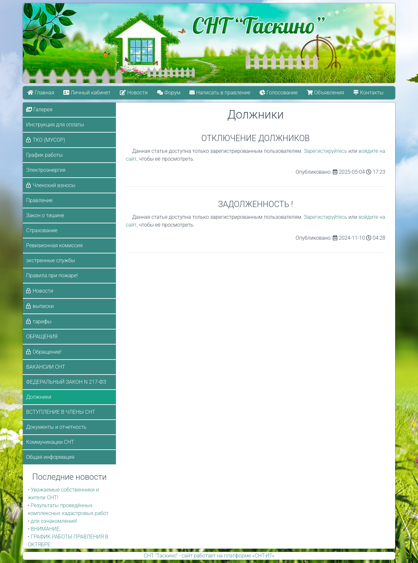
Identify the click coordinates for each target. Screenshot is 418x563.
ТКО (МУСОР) (49, 140)
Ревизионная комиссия (54, 245)
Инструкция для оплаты (55, 124)
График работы (44, 155)
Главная (40, 92)
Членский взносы (54, 185)
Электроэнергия (46, 170)
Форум (168, 92)
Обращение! (47, 352)
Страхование (41, 230)
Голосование (279, 92)
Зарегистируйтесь (325, 151)
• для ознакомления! (52, 521)
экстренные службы (50, 260)
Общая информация (50, 457)
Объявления (325, 92)
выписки (43, 306)
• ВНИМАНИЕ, (44, 529)
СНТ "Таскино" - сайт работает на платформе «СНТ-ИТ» (209, 556)
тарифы (42, 321)
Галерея (39, 109)
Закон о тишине (45, 215)
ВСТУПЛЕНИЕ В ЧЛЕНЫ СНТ (60, 412)
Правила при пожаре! (52, 275)
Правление (39, 200)
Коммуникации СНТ (50, 442)
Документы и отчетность (56, 427)
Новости (134, 92)
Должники (38, 397)
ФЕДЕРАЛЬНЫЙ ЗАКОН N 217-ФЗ (66, 382)
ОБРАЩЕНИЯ (41, 336)
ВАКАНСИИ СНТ (45, 367)
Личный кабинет (87, 92)
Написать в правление (220, 92)
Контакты (369, 92)
